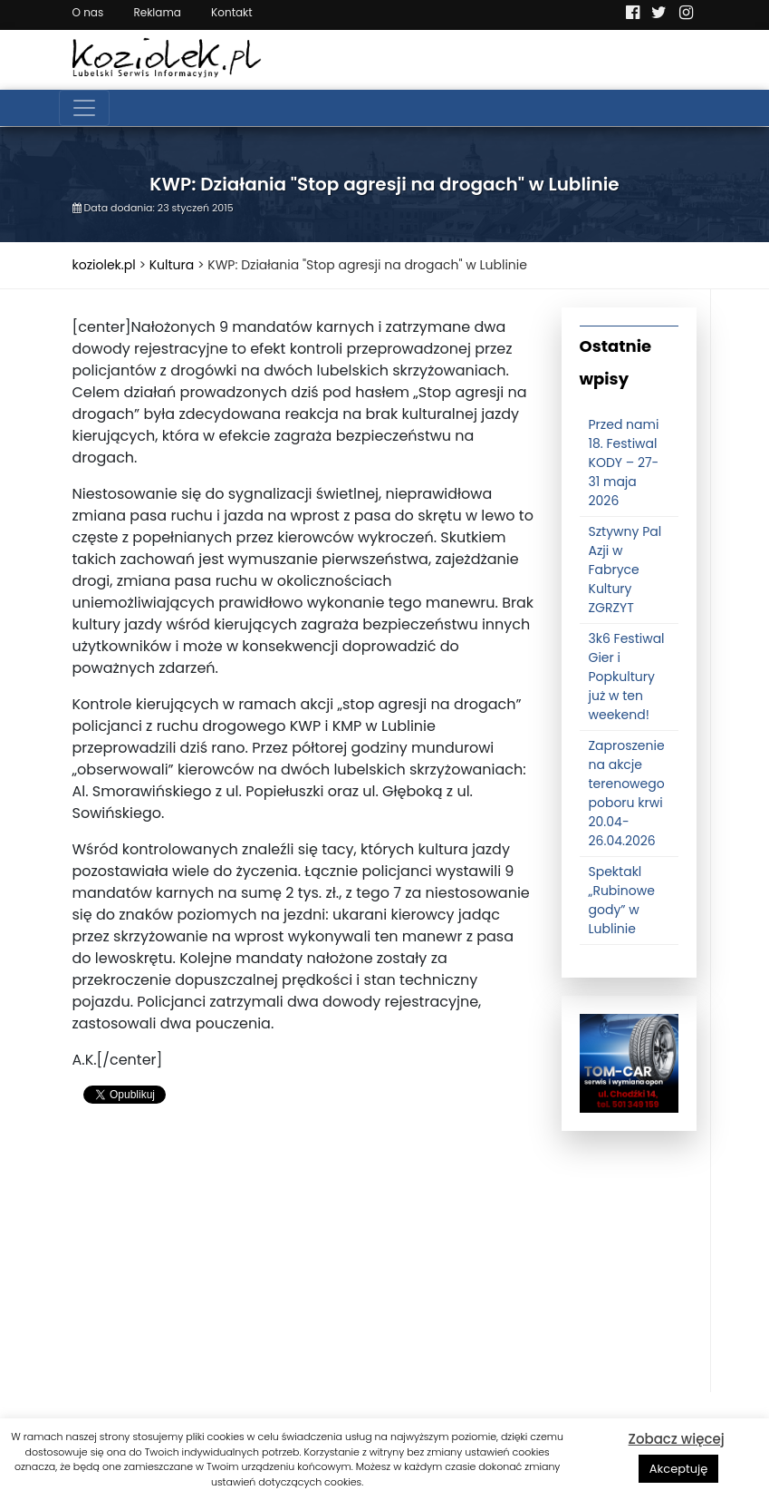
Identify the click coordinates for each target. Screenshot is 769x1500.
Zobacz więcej (677, 1438)
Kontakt (232, 12)
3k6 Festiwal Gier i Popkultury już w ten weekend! (627, 676)
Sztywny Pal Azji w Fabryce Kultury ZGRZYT (625, 569)
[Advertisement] (303, 1265)
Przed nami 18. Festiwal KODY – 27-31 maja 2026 (624, 462)
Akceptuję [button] (678, 1468)
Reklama (156, 12)
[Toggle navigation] (84, 108)
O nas (88, 12)
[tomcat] (629, 1063)
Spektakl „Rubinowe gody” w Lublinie (622, 900)
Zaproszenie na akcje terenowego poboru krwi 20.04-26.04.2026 (627, 793)
